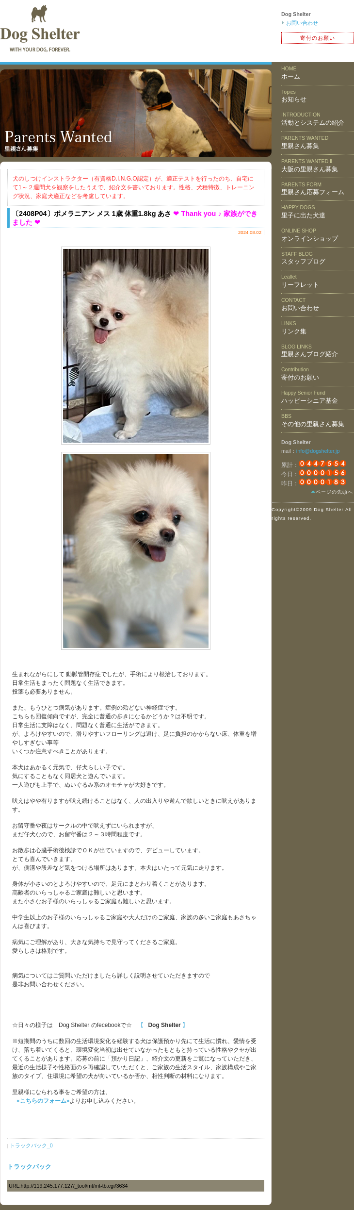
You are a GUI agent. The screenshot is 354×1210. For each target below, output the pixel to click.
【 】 (163, 1025)
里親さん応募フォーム (312, 189)
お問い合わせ (302, 23)
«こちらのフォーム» (42, 1100)
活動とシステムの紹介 (312, 119)
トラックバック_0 (31, 1145)
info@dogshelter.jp (318, 451)
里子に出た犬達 (303, 211)
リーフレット (300, 281)
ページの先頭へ (334, 492)
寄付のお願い (317, 38)
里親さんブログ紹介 (309, 351)
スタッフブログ (303, 258)
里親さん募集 (304, 142)
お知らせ (293, 96)
